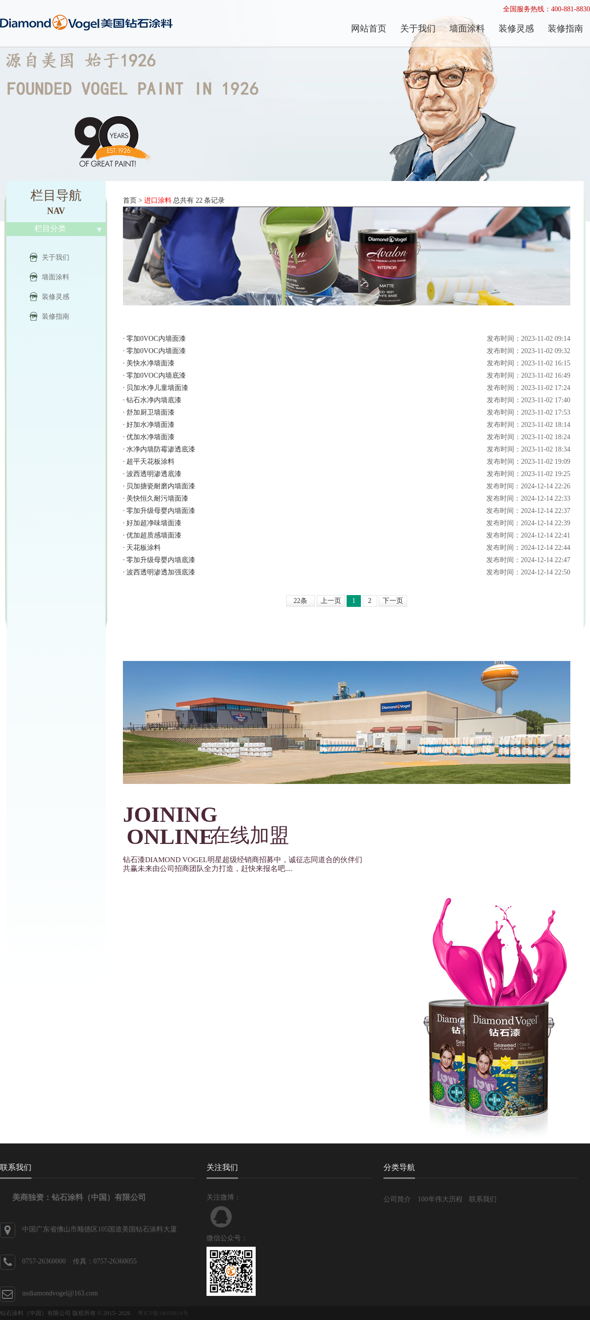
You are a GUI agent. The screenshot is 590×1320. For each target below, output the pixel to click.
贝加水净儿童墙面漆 (157, 387)
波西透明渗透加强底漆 (160, 572)
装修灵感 (55, 296)
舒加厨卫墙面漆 (150, 412)
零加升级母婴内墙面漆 (160, 510)
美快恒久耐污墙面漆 (157, 498)
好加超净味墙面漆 (153, 523)
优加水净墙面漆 (150, 437)
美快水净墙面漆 (150, 363)
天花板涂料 (143, 547)
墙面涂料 (55, 277)
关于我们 (55, 257)
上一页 (331, 600)
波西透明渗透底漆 (153, 474)
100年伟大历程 (440, 1199)
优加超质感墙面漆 (153, 535)
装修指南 (55, 316)
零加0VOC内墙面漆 (156, 338)
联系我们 (483, 1199)
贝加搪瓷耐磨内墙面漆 (160, 486)
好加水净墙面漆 (150, 424)
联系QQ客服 (221, 1217)
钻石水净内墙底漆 (153, 400)
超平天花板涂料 (150, 461)
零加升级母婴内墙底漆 (160, 560)
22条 (300, 600)
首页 (130, 200)
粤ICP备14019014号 (163, 1313)
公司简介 (397, 1199)
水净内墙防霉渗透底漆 (160, 449)
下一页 (393, 600)
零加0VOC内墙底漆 (156, 375)
